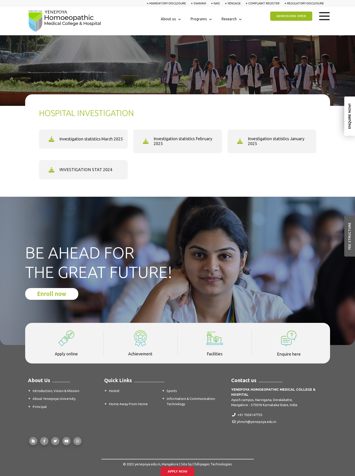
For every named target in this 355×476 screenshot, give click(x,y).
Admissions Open (291, 16)
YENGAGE (234, 3)
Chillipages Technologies (212, 464)
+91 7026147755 (247, 415)
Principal (40, 407)
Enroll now (51, 294)
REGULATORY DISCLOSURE (305, 3)
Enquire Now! (350, 116)
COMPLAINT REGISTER (263, 3)
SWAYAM (200, 3)
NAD (217, 3)
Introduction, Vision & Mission (56, 391)
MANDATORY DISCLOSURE (167, 3)
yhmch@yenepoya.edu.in (254, 422)
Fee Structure (350, 236)
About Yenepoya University (54, 399)
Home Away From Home (128, 404)
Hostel (114, 391)
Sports (172, 391)
